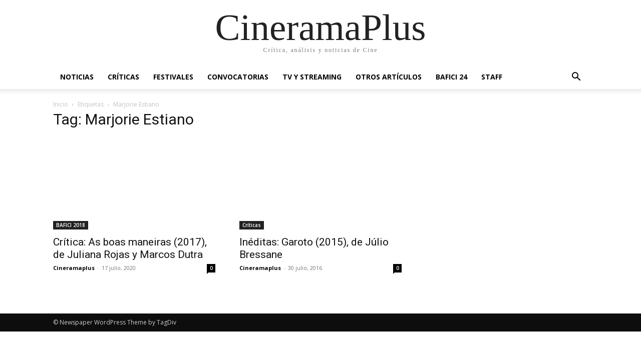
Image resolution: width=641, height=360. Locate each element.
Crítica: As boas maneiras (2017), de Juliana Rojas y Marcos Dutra (130, 248)
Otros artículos (389, 77)
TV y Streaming (312, 77)
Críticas (123, 77)
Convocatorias (237, 77)
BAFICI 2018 (70, 225)
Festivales (173, 77)
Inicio (60, 104)
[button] (576, 77)
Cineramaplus (74, 268)
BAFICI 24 (451, 77)
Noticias (77, 77)
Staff (491, 77)
